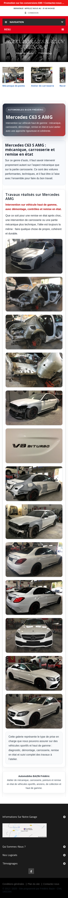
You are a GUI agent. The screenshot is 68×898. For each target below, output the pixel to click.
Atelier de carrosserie (42, 85)
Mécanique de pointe (13, 85)
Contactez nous (51, 884)
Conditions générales (13, 884)
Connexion (31, 13)
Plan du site (34, 884)
